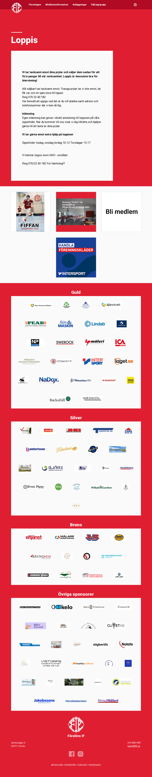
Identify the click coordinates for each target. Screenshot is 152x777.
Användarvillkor (70, 765)
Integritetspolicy (95, 765)
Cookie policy (82, 765)
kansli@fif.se (134, 746)
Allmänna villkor (57, 765)
